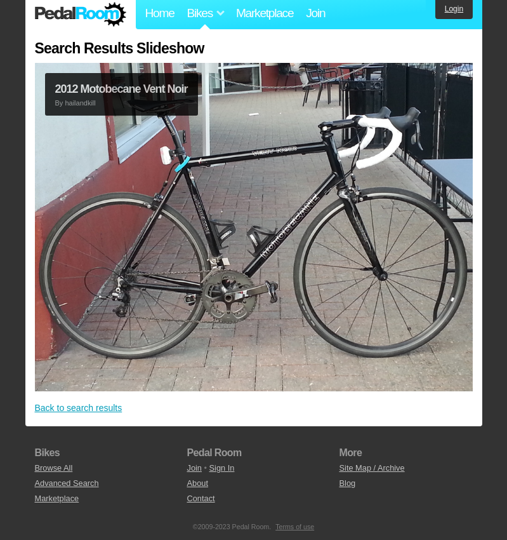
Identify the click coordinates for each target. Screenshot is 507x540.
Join (315, 13)
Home (159, 13)
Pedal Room (80, 14)
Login (454, 8)
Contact (201, 498)
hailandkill (80, 103)
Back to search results (78, 408)
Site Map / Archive (372, 468)
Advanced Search (67, 483)
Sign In (222, 468)
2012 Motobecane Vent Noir (121, 89)
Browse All (54, 468)
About (197, 483)
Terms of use (294, 526)
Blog (347, 483)
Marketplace (264, 13)
